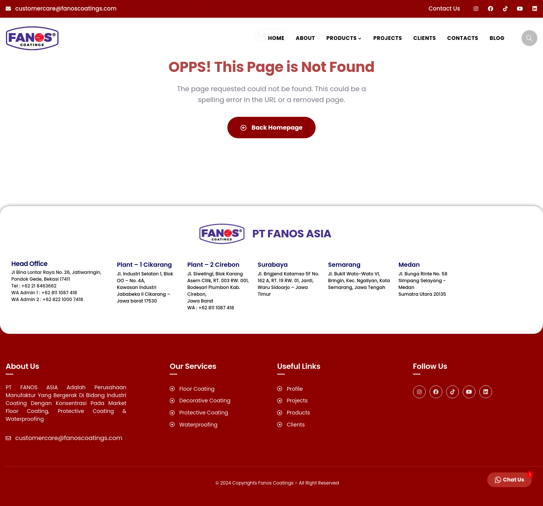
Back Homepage (272, 127)
